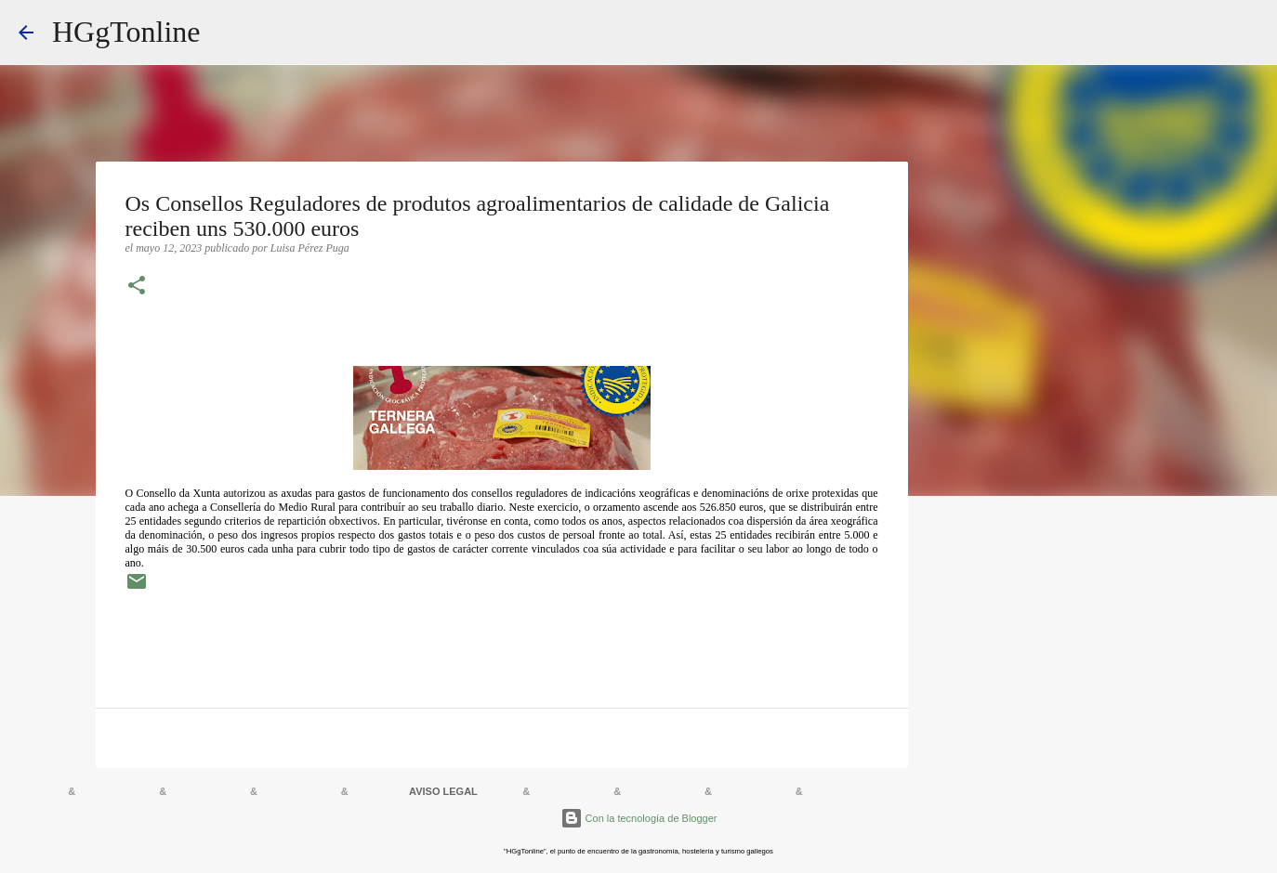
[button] (136, 287)
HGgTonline (126, 31)
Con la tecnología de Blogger (638, 818)
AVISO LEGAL (443, 791)
